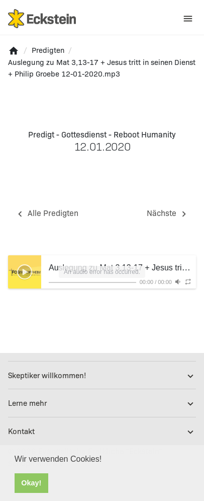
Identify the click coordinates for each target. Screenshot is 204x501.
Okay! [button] (31, 483)
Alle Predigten (46, 213)
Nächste (168, 213)
